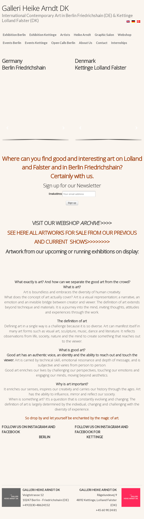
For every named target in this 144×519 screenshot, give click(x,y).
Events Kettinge (36, 43)
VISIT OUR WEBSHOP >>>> (72, 222)
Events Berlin (12, 43)
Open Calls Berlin (63, 43)
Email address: (72, 194)
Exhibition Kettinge (42, 34)
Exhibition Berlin (14, 34)
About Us (85, 43)
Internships (119, 43)
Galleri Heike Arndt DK (35, 8)
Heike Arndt (82, 34)
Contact (101, 43)
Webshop (124, 34)
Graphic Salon (104, 34)
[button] (7, 128)
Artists (65, 34)
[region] (35, 92)
